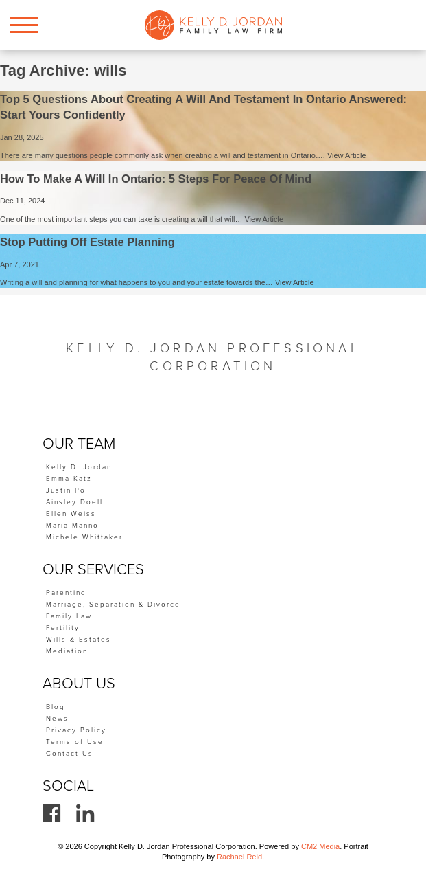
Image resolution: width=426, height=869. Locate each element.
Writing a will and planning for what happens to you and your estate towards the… (137, 282)
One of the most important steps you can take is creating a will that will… (122, 219)
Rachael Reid (239, 857)
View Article (346, 155)
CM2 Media (320, 846)
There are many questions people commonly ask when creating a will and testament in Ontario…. (163, 155)
